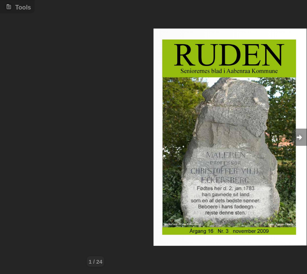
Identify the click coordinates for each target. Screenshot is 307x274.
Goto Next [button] (299, 137)
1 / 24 (95, 262)
